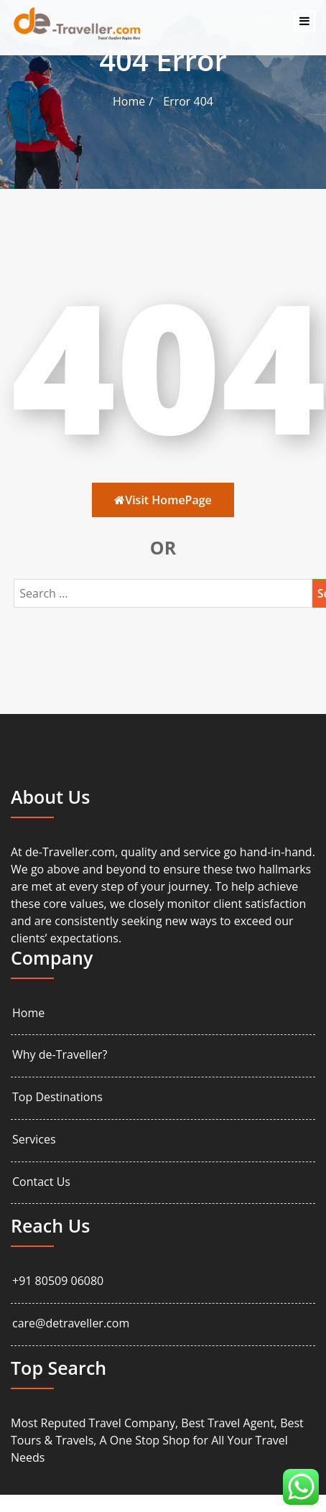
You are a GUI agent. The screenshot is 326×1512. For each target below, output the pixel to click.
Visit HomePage (163, 500)
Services (34, 1139)
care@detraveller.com (70, 1323)
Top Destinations (57, 1097)
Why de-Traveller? (59, 1054)
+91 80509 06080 (57, 1281)
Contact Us (41, 1181)
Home (129, 101)
